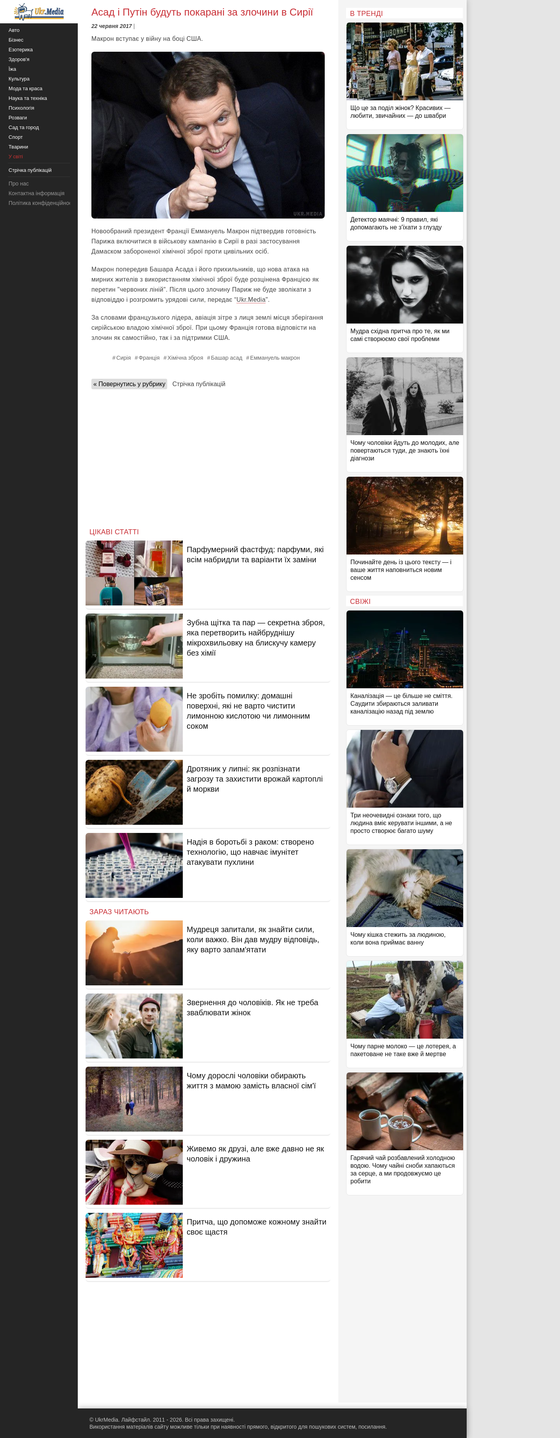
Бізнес (16, 40)
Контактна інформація (37, 193)
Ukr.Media (251, 299)
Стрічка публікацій (198, 384)
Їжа (12, 69)
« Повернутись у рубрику (129, 384)
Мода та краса (25, 88)
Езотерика (21, 49)
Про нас (19, 183)
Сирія (123, 358)
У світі (16, 156)
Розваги (18, 118)
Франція (148, 358)
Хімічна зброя (185, 358)
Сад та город (24, 127)
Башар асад (226, 358)
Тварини (18, 147)
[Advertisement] (208, 456)
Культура (19, 79)
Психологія (21, 108)
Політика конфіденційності (42, 203)
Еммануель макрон (275, 358)
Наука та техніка (28, 98)
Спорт (16, 137)
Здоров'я (19, 59)
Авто (14, 30)
